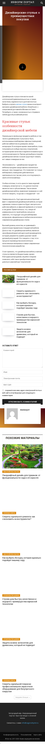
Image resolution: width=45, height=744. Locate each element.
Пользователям (26, 735)
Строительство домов (11, 595)
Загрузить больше (22, 697)
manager (25, 409)
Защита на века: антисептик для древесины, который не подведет (18, 644)
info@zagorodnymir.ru (30, 723)
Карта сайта (38, 735)
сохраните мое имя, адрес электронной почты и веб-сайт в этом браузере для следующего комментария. (22, 392)
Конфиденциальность (11, 735)
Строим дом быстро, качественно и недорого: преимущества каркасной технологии (28, 318)
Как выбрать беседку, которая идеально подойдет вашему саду (27, 305)
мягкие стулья (21, 104)
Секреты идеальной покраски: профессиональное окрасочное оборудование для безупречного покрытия (18, 688)
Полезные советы (9, 513)
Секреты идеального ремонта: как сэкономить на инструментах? (27, 293)
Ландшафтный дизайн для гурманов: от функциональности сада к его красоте (28, 280)
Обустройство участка (11, 471)
